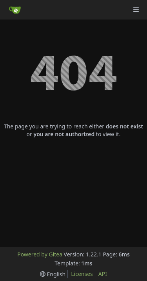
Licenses (82, 273)
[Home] (15, 10)
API (102, 273)
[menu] (52, 274)
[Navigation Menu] (136, 10)
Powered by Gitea (39, 254)
